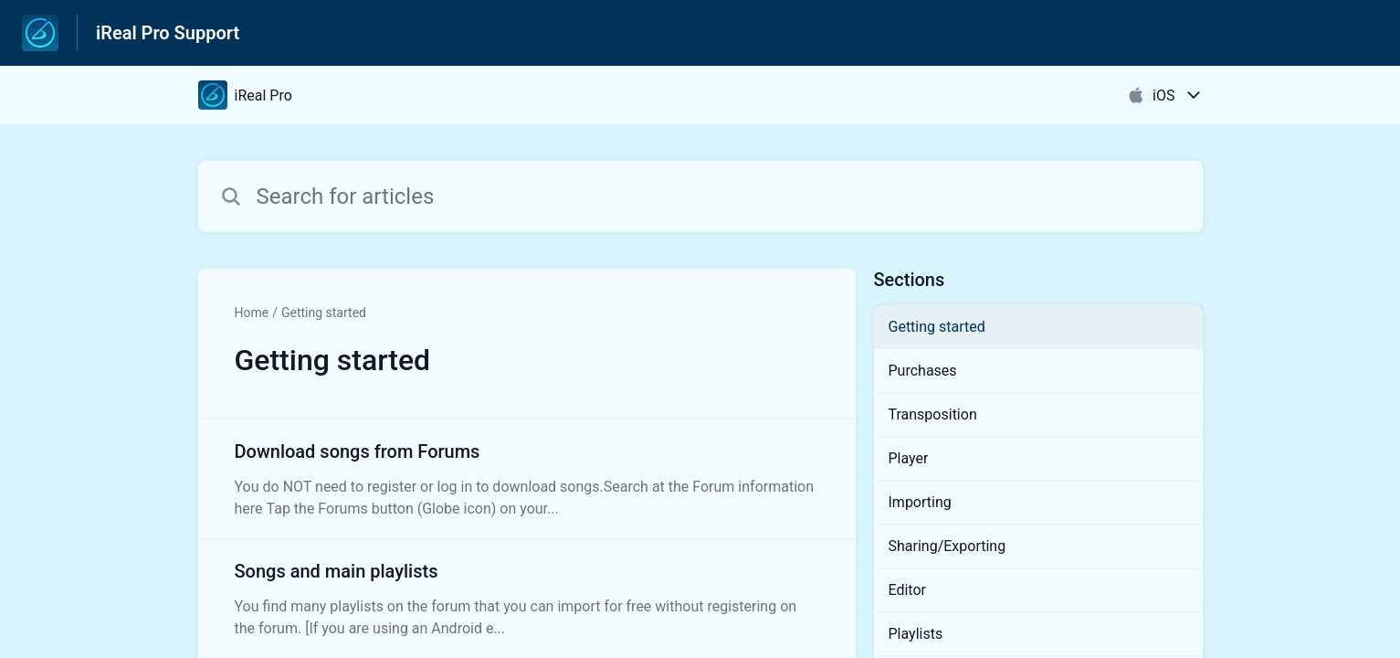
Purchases (923, 370)
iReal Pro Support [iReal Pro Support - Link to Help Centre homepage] (167, 33)
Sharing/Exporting (947, 546)
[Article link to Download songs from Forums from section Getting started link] (527, 479)
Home (252, 312)
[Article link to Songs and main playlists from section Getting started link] (527, 598)
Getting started (323, 312)
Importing (920, 502)
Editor (907, 590)
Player (909, 458)
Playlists (916, 633)
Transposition (933, 414)
